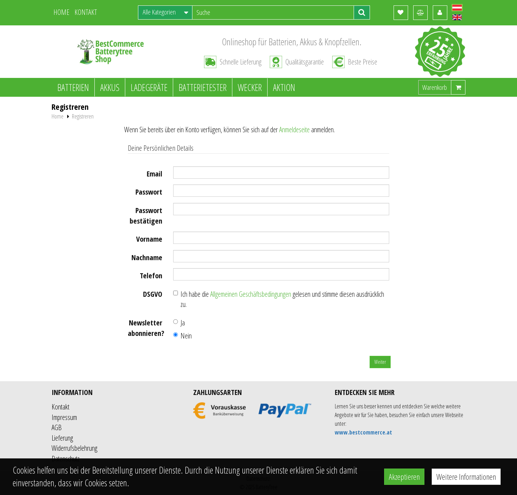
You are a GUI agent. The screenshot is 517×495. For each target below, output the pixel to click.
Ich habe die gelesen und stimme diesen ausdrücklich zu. (278, 299)
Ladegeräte (149, 87)
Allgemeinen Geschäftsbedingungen (250, 294)
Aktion (284, 87)
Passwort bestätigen (146, 215)
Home (58, 116)
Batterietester (203, 87)
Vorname (149, 239)
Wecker (250, 87)
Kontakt (60, 407)
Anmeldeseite (294, 129)
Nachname (146, 257)
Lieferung (62, 438)
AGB (57, 427)
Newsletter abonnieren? (146, 328)
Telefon (151, 275)
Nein (182, 336)
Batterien (73, 87)
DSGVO (152, 294)
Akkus (109, 87)
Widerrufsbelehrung (74, 448)
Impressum (64, 417)
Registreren (83, 116)
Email (154, 174)
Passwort (148, 192)
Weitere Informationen (466, 476)
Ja (179, 323)
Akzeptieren (404, 476)
